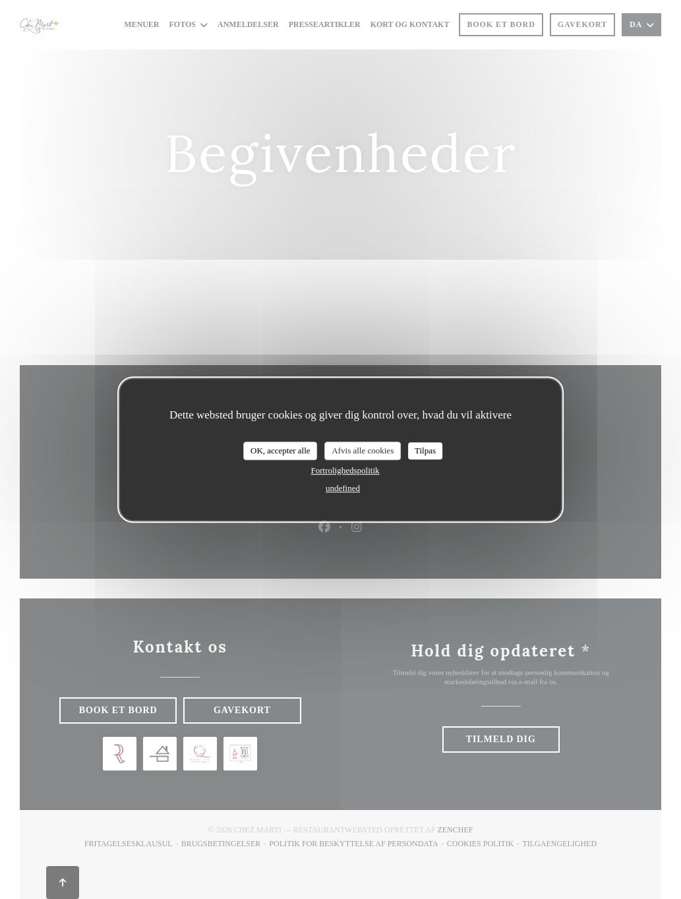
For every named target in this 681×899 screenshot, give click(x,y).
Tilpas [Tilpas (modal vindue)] (425, 450)
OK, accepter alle (281, 450)
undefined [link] (343, 488)
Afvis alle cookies (363, 450)
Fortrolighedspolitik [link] (345, 470)
